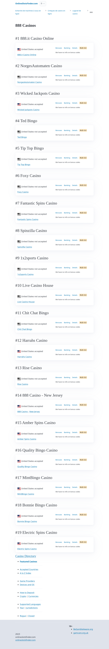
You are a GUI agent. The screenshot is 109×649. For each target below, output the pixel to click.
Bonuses (59, 48)
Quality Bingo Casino (27, 466)
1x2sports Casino (25, 274)
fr (41, 3)
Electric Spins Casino (27, 548)
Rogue (23, 616)
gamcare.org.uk (80, 633)
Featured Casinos (28, 561)
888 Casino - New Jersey (28, 411)
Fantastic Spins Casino (27, 219)
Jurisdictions (32, 607)
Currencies (33, 596)
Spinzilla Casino (24, 247)
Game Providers (27, 581)
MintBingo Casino (25, 494)
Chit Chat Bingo (24, 329)
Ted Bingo (22, 137)
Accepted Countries (29, 569)
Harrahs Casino (24, 356)
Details (74, 48)
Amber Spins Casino (26, 439)
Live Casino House (26, 301)
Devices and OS (27, 584)
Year (22, 607)
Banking (67, 48)
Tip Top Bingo (23, 164)
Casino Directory (25, 556)
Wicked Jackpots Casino (28, 109)
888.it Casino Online (26, 54)
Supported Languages (30, 604)
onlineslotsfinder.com (25, 640)
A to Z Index (25, 573)
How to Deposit (27, 592)
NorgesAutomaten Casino (29, 82)
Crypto (23, 596)
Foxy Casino (23, 192)
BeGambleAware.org (83, 629)
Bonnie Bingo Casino (27, 521)
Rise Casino (22, 384)
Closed (31, 616)
